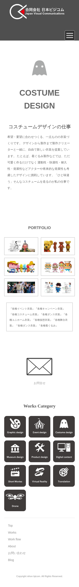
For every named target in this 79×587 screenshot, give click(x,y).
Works (12, 532)
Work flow (14, 539)
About (12, 546)
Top (10, 525)
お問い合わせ (17, 553)
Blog (11, 560)
